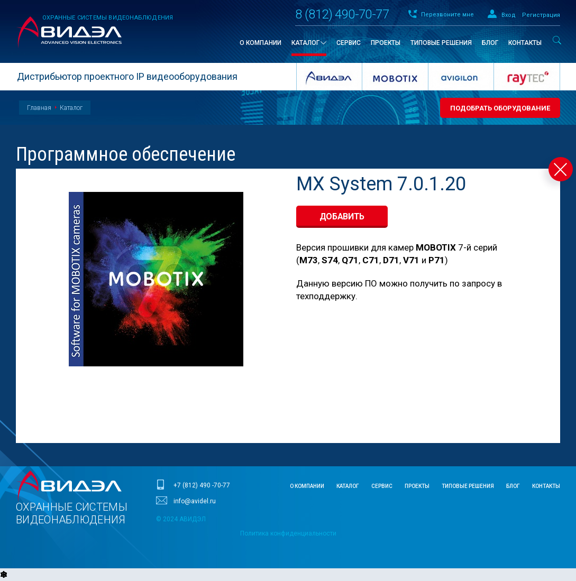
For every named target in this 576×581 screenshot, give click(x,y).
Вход (508, 15)
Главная (39, 108)
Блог (513, 486)
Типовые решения (468, 486)
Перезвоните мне (447, 14)
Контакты (546, 486)
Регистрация (541, 15)
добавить (342, 216)
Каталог (71, 108)
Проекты (417, 486)
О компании (307, 486)
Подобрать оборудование (500, 108)
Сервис (381, 486)
